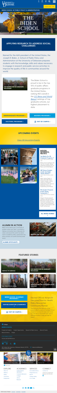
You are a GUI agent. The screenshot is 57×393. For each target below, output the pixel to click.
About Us (6, 370)
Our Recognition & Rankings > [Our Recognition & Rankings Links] (14, 305)
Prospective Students (7, 330)
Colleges (19, 375)
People (13, 332)
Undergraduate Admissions (20, 371)
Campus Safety (33, 376)
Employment (6, 378)
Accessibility (24, 391)
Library (18, 377)
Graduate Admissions (21, 374)
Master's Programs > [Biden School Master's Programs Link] (42, 115)
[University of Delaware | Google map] (43, 375)
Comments (13, 391)
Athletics (6, 372)
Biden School (7, 327)
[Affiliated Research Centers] (28, 156)
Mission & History (6, 332)
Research (19, 379)
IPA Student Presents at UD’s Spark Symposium (46, 191)
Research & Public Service (32, 330)
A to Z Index (32, 378)
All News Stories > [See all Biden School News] (47, 214)
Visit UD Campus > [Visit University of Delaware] (42, 121)
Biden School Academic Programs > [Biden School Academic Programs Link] (14, 297)
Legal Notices (18, 391)
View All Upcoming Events (28, 140)
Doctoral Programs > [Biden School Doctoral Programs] (15, 121)
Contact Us (45, 370)
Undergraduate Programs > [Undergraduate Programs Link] (14, 115)
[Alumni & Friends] (28, 175)
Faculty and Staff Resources (8, 338)
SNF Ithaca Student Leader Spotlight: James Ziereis (46, 171)
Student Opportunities (19, 330)
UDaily (5, 374)
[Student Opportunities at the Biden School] (9, 156)
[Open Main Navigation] (54, 1)
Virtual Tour (6, 376)
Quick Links (48, 6)
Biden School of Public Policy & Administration (21, 10)
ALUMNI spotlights (10, 242)
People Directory (33, 372)
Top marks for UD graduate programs (46, 157)
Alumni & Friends (44, 330)
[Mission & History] (9, 175)
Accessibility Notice (34, 370)
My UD (31, 374)
